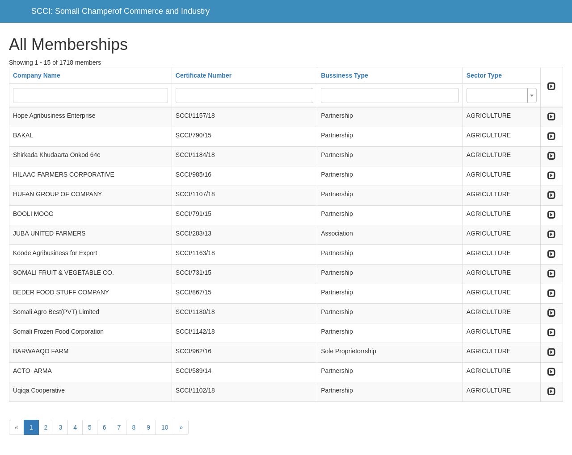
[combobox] (502, 95)
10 (164, 427)
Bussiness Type (344, 75)
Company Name (36, 75)
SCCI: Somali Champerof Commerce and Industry (120, 11)
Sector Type (484, 75)
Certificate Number (203, 75)
